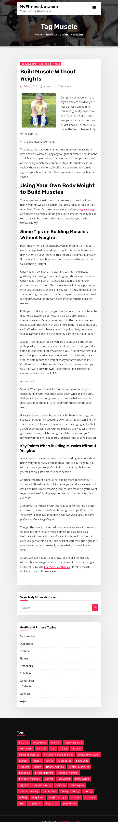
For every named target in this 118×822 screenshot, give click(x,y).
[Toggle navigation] (94, 7)
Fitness (48, 166)
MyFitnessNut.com (35, 6)
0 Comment (58, 180)
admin (43, 180)
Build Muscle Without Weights (63, 37)
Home (42, 37)
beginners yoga (51, 273)
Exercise (39, 166)
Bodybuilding (27, 166)
